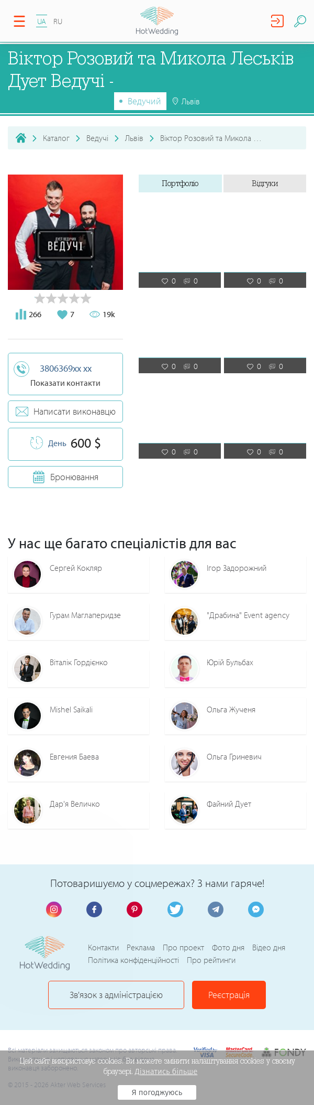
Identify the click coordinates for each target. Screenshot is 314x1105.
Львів (134, 138)
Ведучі (97, 138)
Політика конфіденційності (133, 960)
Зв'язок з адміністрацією (116, 995)
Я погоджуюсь (157, 1092)
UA (41, 21)
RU (57, 21)
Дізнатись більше (166, 1071)
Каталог (56, 138)
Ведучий (144, 101)
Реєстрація (229, 995)
